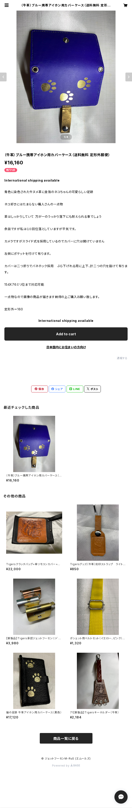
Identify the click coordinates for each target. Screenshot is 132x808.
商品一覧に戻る (66, 738)
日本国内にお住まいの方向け (66, 347)
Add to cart (66, 334)
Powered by (66, 765)
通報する (122, 358)
